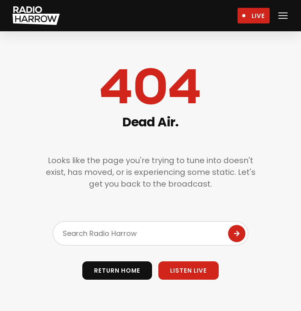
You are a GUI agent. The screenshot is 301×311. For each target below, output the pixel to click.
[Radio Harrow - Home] (36, 15)
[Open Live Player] (254, 15)
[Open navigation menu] (283, 15)
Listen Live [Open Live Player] (188, 270)
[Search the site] (150, 233)
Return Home (117, 270)
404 (150, 87)
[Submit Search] (236, 233)
